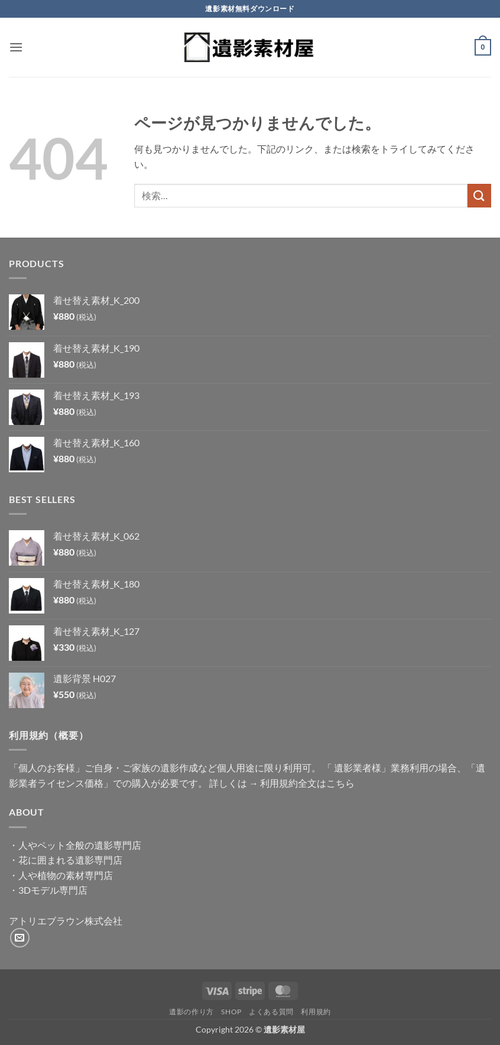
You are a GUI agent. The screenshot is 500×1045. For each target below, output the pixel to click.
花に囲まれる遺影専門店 (70, 859)
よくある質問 (271, 1011)
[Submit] (479, 195)
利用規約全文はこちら (307, 782)
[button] (16, 47)
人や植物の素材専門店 (65, 875)
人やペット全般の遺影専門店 (79, 845)
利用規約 (315, 1011)
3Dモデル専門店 (52, 889)
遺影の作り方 (191, 1011)
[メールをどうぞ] (20, 937)
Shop (231, 1011)
